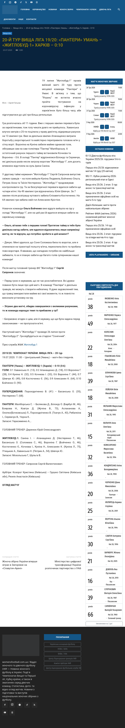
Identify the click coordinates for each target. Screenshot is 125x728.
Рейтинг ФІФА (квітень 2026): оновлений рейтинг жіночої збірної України (101, 217)
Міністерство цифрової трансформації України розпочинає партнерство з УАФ (63, 565)
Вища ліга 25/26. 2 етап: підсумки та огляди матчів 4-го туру (103, 236)
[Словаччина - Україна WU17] (104, 115)
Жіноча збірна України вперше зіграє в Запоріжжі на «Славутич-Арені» (19, 565)
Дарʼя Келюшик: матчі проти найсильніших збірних (101, 207)
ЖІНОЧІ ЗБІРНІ (66, 9)
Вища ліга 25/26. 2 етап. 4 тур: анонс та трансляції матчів (102, 244)
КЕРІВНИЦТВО (39, 9)
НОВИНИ (53, 9)
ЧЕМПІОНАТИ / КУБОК (86, 9)
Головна (6, 28)
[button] (119, 9)
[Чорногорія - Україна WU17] (104, 103)
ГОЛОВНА (25, 9)
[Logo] (10, 10)
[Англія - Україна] (104, 138)
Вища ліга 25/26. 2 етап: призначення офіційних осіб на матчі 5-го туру (102, 196)
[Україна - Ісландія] (104, 127)
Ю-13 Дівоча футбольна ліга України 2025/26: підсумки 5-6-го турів (103, 159)
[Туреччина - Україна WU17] (104, 92)
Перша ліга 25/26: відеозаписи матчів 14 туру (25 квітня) (102, 169)
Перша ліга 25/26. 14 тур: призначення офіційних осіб (101, 227)
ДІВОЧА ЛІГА (105, 9)
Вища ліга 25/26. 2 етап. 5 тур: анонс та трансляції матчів (102, 186)
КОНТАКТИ (31, 19)
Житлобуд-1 (30, 344)
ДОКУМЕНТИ (9, 19)
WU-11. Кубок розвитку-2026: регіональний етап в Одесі (101, 178)
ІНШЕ (20, 19)
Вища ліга (18, 28)
